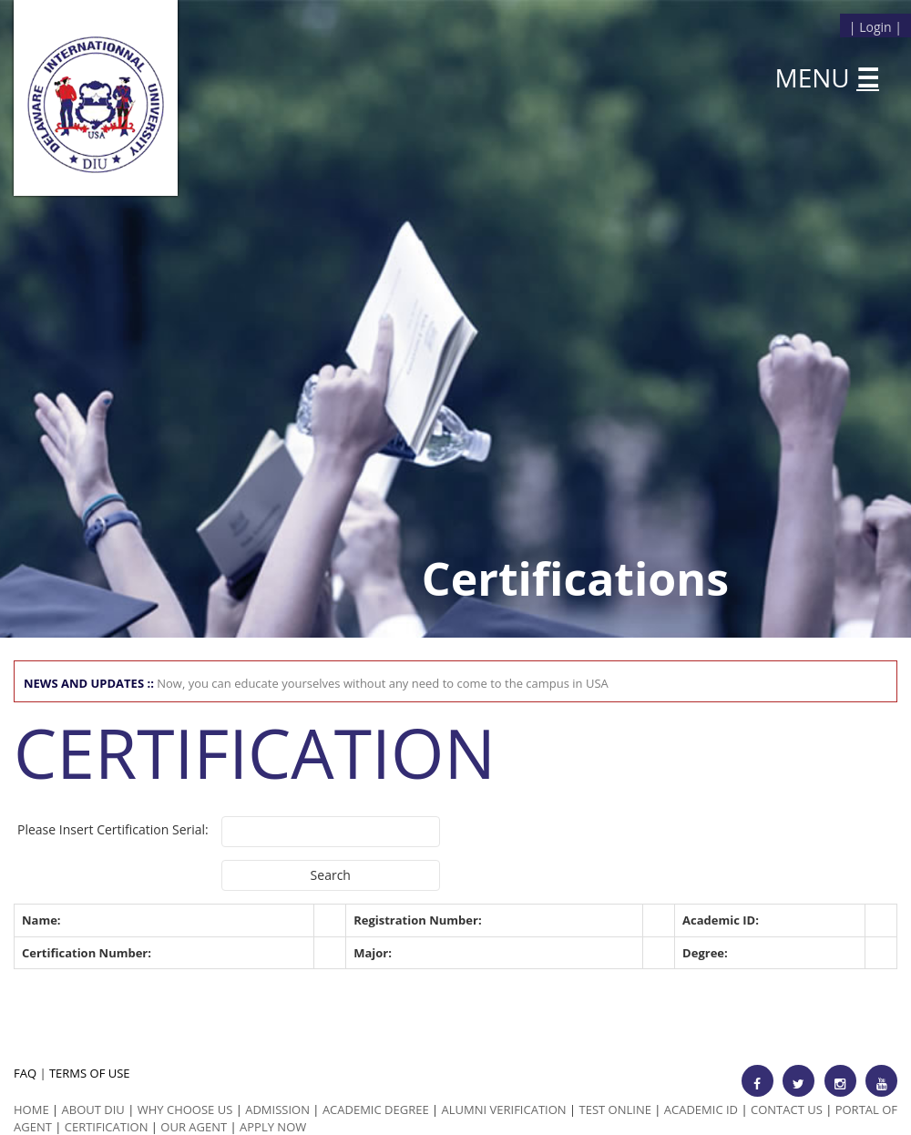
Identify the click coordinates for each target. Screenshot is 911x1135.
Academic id (701, 1109)
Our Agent (193, 1127)
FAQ (25, 1073)
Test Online (615, 1109)
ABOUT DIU (93, 1109)
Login (875, 27)
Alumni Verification (504, 1109)
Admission (277, 1109)
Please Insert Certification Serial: (113, 829)
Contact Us (787, 1109)
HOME (31, 1109)
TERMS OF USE (89, 1073)
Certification (106, 1127)
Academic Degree (375, 1109)
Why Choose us (185, 1109)
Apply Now (273, 1127)
